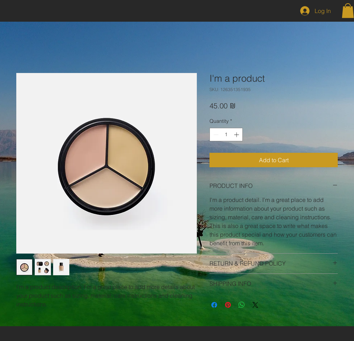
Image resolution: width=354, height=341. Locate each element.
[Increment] (237, 134)
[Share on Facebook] (214, 305)
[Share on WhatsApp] (241, 305)
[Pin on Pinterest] (228, 305)
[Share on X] (255, 305)
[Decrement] (215, 134)
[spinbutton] (226, 134)
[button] (348, 10)
